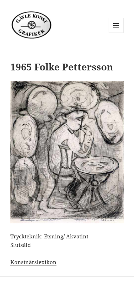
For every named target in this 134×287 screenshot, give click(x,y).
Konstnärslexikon (33, 262)
